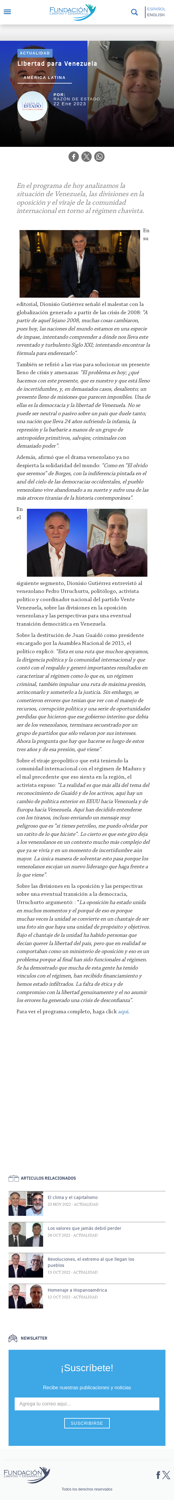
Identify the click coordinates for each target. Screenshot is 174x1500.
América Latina (45, 77)
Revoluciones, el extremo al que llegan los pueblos (91, 1262)
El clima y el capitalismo (73, 1197)
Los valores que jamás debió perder (84, 1228)
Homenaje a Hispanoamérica (77, 1290)
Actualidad (35, 53)
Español (156, 9)
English (156, 15)
